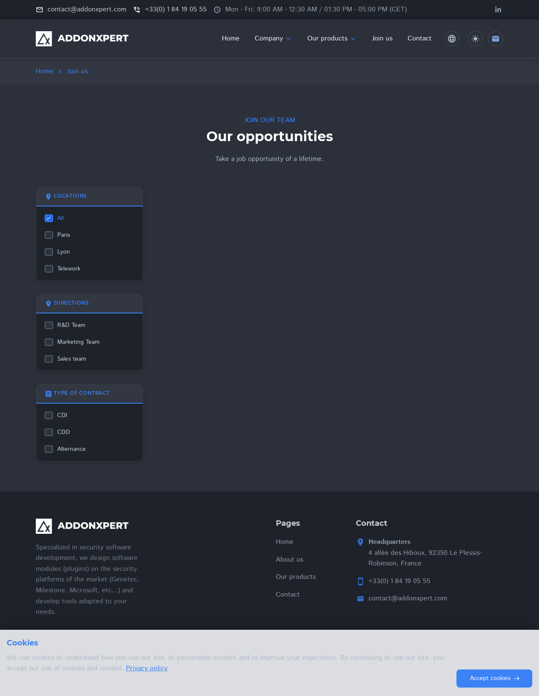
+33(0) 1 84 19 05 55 (399, 581)
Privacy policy (147, 668)
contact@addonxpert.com (407, 598)
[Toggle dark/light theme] (475, 38)
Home (44, 71)
